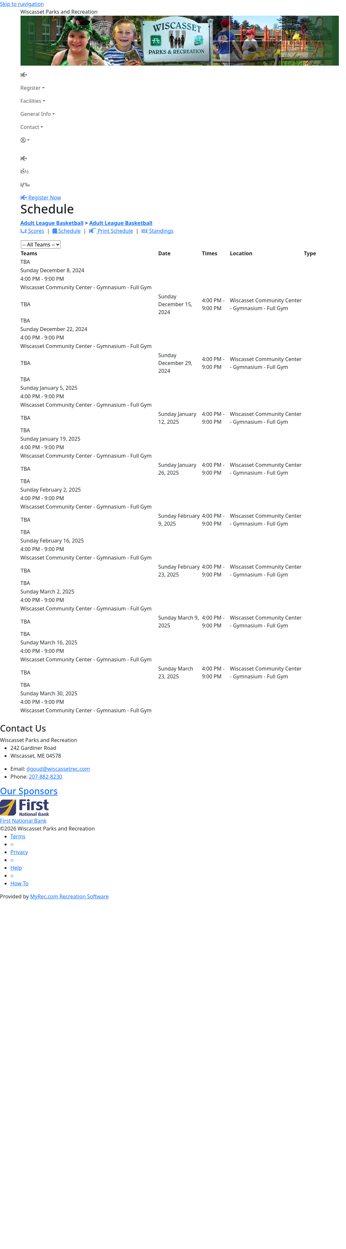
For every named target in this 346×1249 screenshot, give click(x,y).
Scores (32, 230)
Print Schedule (111, 230)
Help (16, 867)
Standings (157, 230)
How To (19, 883)
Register (31, 87)
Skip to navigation (22, 4)
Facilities (31, 100)
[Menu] (25, 184)
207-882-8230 (45, 776)
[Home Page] (38, 74)
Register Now (44, 197)
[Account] (38, 140)
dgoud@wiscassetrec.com (58, 768)
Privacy (19, 852)
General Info (36, 114)
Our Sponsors (29, 791)
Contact (30, 127)
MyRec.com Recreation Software (69, 896)
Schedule (67, 230)
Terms (17, 836)
